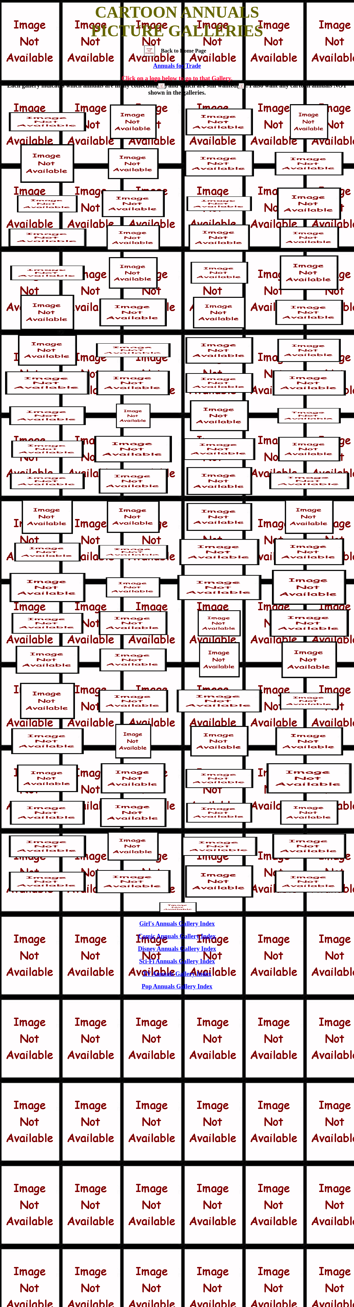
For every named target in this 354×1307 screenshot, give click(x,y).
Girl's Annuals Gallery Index (177, 923)
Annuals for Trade (177, 65)
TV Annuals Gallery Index (176, 973)
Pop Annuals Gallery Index (177, 986)
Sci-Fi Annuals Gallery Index (177, 961)
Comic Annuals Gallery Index (177, 936)
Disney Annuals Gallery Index (177, 948)
